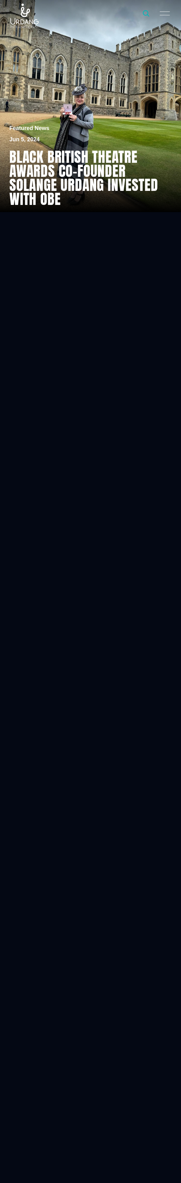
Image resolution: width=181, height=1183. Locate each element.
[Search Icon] (146, 13)
